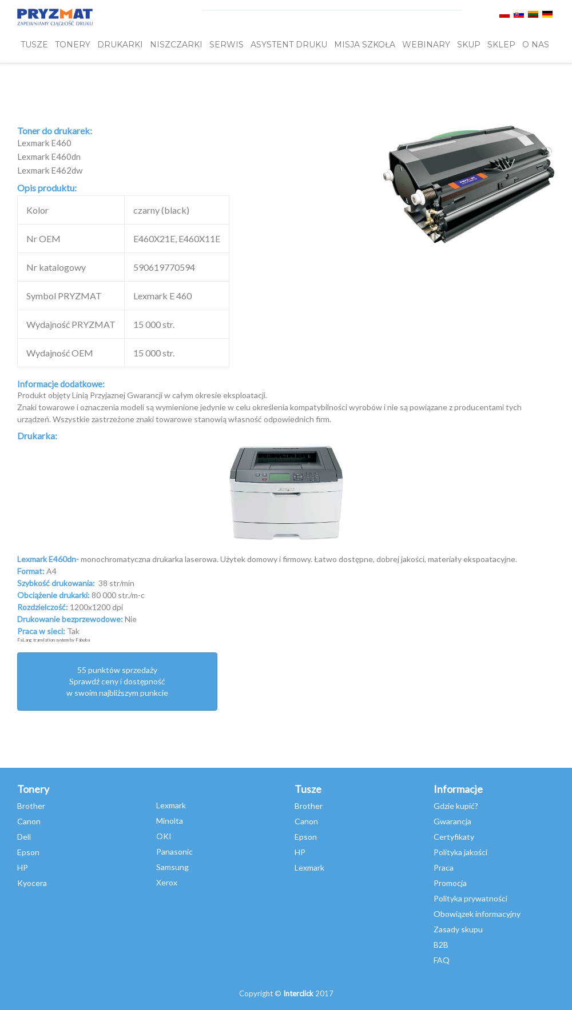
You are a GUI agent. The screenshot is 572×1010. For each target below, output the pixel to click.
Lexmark (171, 805)
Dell (24, 836)
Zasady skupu (458, 929)
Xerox (166, 882)
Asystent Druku (289, 44)
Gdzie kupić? (456, 806)
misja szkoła (364, 44)
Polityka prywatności (470, 898)
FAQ (442, 960)
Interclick (298, 993)
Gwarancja (452, 821)
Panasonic (174, 851)
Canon (29, 821)
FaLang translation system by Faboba (53, 640)
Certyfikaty (454, 836)
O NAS (535, 44)
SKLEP (501, 44)
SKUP (468, 44)
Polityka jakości (460, 852)
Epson (28, 852)
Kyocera (32, 883)
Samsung (172, 867)
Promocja (450, 883)
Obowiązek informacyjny (477, 914)
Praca (444, 867)
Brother (31, 806)
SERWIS (226, 44)
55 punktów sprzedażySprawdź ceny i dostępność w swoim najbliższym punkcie (117, 681)
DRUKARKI (120, 44)
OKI (164, 836)
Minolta (169, 820)
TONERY (72, 44)
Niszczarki (176, 44)
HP (22, 867)
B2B (441, 944)
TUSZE (34, 44)
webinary (426, 44)
